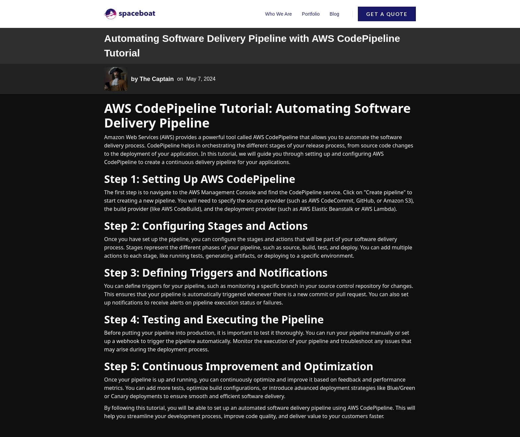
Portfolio (311, 14)
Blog (334, 14)
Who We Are (278, 14)
